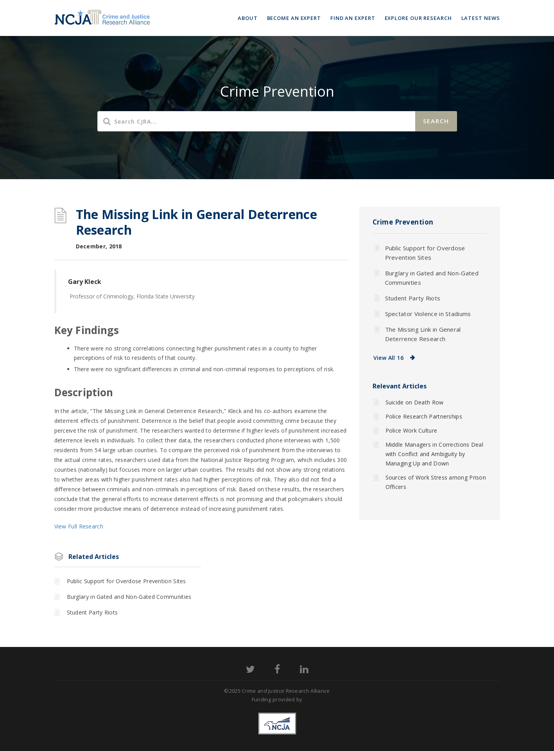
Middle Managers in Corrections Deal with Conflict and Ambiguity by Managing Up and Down (434, 454)
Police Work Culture (411, 430)
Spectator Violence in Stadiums (428, 314)
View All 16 (388, 357)
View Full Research (78, 526)
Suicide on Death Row (414, 402)
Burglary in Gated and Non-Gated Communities (129, 596)
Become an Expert (294, 18)
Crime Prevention (403, 221)
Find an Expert (352, 18)
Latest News (480, 18)
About (248, 18)
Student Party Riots (92, 612)
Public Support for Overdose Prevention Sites (126, 581)
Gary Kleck (84, 281)
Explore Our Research (418, 18)
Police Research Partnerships (423, 416)
